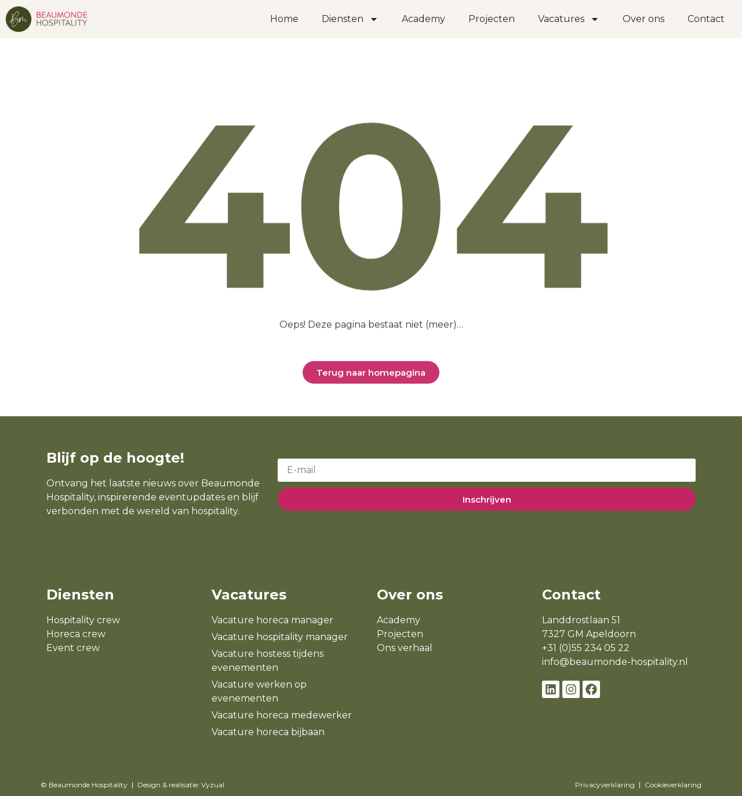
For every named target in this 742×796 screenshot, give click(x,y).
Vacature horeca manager (272, 620)
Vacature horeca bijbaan (268, 731)
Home (284, 18)
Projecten (491, 18)
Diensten (350, 19)
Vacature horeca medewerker (282, 715)
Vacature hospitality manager (280, 636)
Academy (423, 18)
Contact (706, 18)
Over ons (643, 18)
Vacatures (568, 19)
